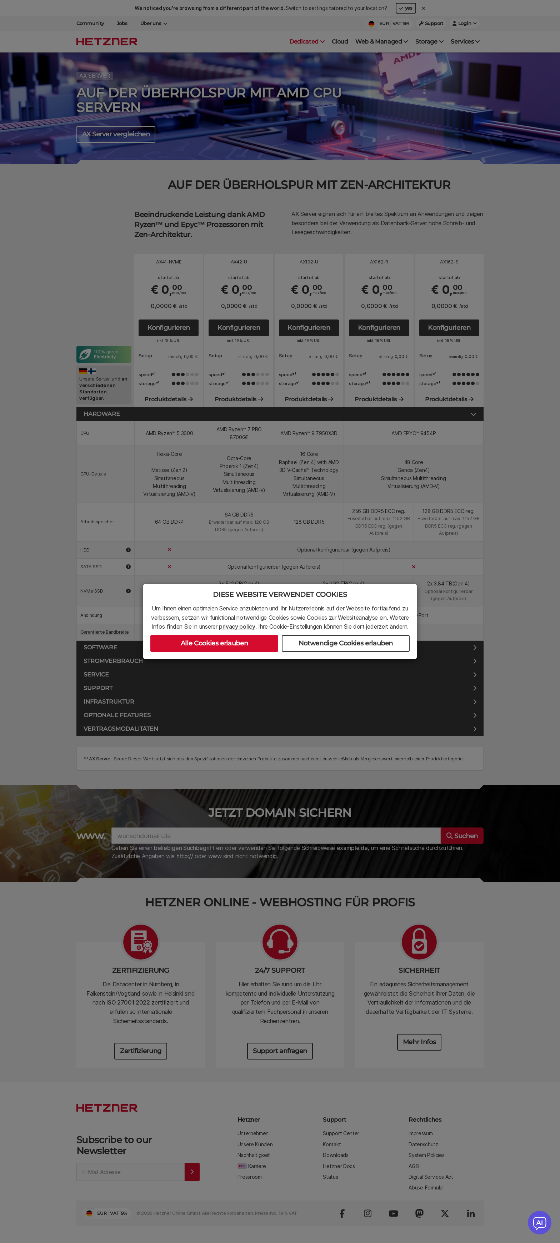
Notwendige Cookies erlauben (346, 643)
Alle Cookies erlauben (214, 643)
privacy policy (237, 626)
